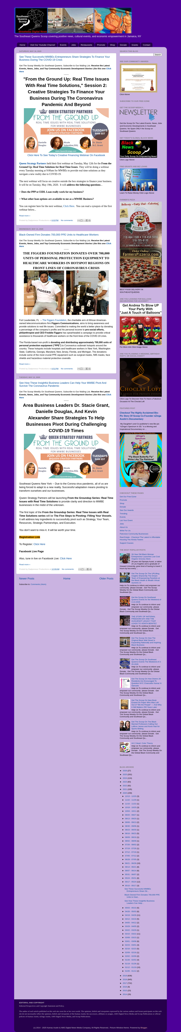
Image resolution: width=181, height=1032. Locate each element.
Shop (112, 45)
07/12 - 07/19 (131, 852)
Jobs (73, 45)
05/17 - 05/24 (131, 882)
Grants (135, 45)
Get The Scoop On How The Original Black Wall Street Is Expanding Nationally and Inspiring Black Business (146, 641)
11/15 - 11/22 (131, 804)
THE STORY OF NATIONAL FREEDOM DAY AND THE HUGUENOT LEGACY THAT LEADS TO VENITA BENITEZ (144, 620)
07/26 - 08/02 (131, 845)
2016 (125, 987)
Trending (123, 514)
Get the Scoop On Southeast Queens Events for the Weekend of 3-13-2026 (146, 599)
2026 (125, 771)
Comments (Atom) (38, 584)
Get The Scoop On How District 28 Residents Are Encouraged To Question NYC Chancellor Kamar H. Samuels (146, 682)
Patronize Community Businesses (134, 534)
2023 (125, 782)
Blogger (144, 1028)
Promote (101, 45)
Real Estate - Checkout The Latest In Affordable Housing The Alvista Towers (140, 538)
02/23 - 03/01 (131, 945)
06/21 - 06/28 (131, 863)
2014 (125, 994)
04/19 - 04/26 (131, 915)
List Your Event (126, 520)
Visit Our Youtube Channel (42, 45)
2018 (125, 979)
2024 (125, 778)
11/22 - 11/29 (131, 800)
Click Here (68, 206)
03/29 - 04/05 (131, 926)
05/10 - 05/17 (131, 886)
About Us (124, 527)
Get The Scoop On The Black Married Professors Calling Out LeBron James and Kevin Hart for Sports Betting (145, 725)
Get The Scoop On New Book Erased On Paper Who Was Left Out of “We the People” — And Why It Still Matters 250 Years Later (146, 703)
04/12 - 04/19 (131, 919)
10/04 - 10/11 (131, 811)
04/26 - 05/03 (131, 911)
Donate (123, 45)
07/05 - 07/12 (131, 856)
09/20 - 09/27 (131, 815)
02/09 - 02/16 (131, 952)
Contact (146, 45)
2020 (125, 793)
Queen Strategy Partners (32, 163)
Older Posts (106, 578)
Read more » (24, 216)
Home (22, 45)
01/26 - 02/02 (131, 960)
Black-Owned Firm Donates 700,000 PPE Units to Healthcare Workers (59, 234)
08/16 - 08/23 (131, 833)
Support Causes (126, 543)
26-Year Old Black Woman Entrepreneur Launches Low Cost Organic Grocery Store (145, 556)
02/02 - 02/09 (131, 956)
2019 (125, 976)
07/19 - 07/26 (131, 848)
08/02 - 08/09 (131, 841)
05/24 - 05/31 (131, 878)
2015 (125, 990)
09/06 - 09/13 (131, 822)
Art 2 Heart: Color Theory (142, 743)
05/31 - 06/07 (131, 874)
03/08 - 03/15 (131, 937)
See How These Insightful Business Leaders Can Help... (140, 902)
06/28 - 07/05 (131, 859)
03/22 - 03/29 (131, 930)
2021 (125, 789)
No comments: (67, 220)
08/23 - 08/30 (131, 830)
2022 (125, 786)
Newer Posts (26, 578)
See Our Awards (127, 510)
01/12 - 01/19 (131, 967)
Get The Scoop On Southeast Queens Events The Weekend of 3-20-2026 (146, 661)
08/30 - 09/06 (131, 826)
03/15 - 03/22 (131, 934)
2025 (125, 774)
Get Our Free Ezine (128, 497)
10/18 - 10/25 (131, 807)
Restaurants (86, 45)
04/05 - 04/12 (131, 923)
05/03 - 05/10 (131, 908)
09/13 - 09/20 (131, 819)
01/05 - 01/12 (131, 971)
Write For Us (125, 531)
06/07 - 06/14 (131, 871)
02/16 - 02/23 (131, 949)
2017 (125, 983)
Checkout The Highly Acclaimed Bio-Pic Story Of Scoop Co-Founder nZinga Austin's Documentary (140, 416)
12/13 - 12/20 (131, 796)
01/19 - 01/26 (131, 964)
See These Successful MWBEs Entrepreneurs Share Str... (138, 890)
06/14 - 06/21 (131, 867)
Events (63, 45)
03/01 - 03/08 (131, 941)
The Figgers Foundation (54, 320)
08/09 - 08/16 (131, 837)
